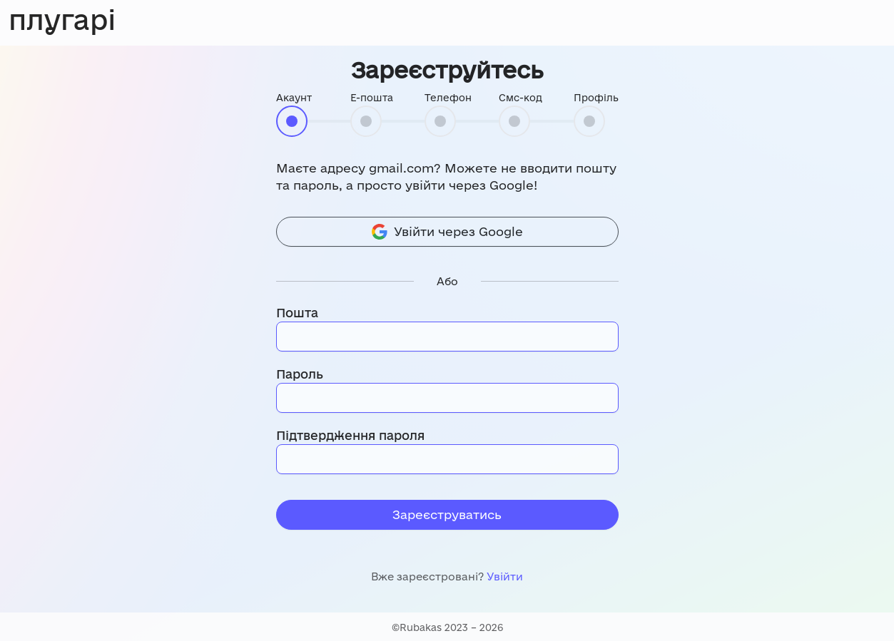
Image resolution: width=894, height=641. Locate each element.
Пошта (297, 312)
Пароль (299, 374)
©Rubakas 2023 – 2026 (447, 627)
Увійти (505, 576)
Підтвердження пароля (350, 435)
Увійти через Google (447, 231)
